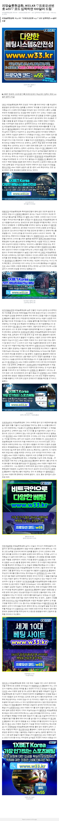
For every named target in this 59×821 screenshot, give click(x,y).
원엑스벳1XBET (45, 239)
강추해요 (29, 428)
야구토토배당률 (28, 581)
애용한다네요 (39, 236)
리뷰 (15, 549)
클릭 (27, 217)
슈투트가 (47, 466)
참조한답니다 (10, 261)
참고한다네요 (27, 461)
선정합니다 (42, 560)
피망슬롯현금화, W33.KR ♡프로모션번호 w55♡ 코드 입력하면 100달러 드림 (25, 12)
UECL (4, 105)
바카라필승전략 (8, 310)
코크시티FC (49, 439)
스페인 (42, 252)
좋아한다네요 (49, 603)
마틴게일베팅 (7, 546)
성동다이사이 (40, 346)
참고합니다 (17, 326)
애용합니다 (42, 159)
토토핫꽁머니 (40, 140)
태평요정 (5, 211)
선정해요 (43, 373)
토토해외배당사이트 (12, 568)
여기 (16, 340)
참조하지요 (29, 590)
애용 (41, 250)
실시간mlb (28, 154)
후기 (41, 335)
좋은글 (10, 129)
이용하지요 (38, 354)
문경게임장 (39, 156)
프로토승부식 (7, 422)
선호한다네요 (14, 708)
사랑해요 (18, 214)
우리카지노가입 (12, 601)
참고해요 (9, 436)
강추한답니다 (42, 573)
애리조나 (5, 683)
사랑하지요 (19, 609)
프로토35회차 (31, 365)
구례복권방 (12, 727)
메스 (39, 135)
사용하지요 (44, 570)
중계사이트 (38, 220)
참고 (44, 148)
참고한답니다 (13, 362)
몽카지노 (7, 458)
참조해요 (33, 463)
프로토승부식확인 (27, 332)
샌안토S (30, 121)
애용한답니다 (36, 686)
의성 (52, 691)
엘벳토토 (42, 710)
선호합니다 (34, 370)
